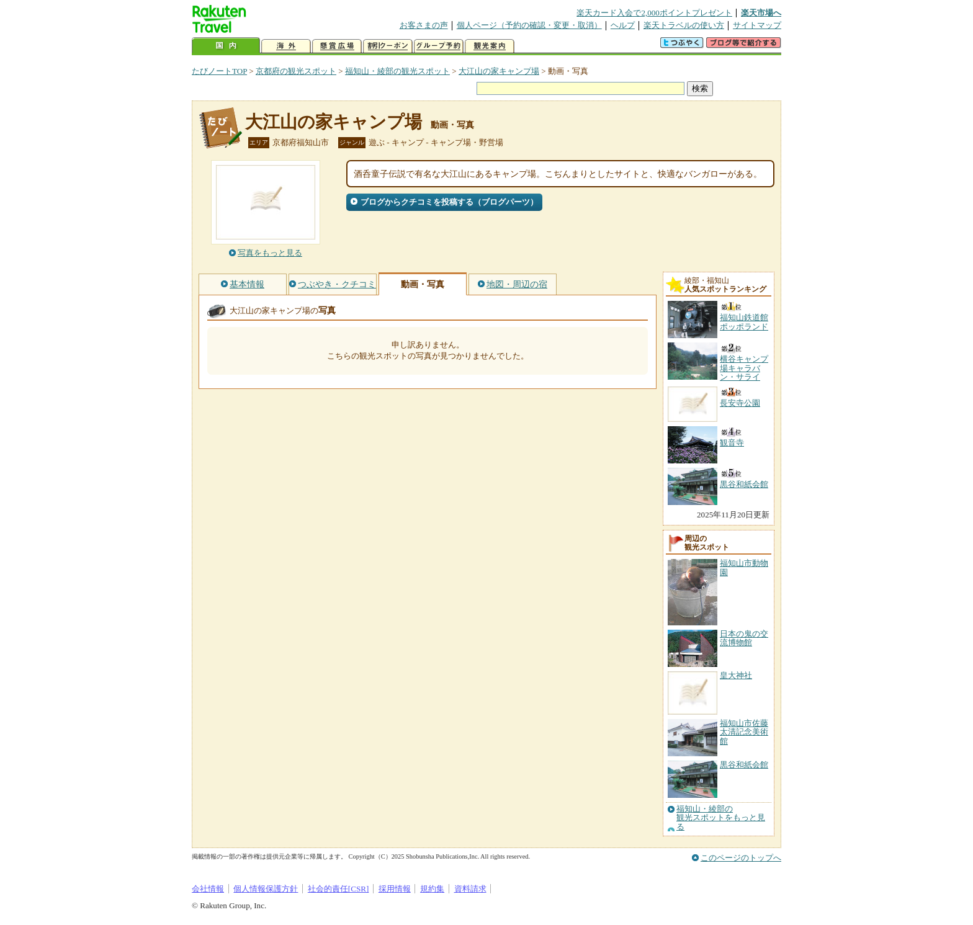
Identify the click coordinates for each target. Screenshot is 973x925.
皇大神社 (736, 675)
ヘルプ (623, 25)
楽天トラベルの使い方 (683, 25)
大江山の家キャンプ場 (499, 71)
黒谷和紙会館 (744, 764)
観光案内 (489, 46)
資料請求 (470, 888)
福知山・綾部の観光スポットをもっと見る (720, 818)
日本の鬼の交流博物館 (744, 638)
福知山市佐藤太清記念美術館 (744, 732)
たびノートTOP (219, 71)
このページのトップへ (741, 857)
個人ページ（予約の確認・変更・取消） (529, 25)
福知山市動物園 (744, 567)
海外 (286, 46)
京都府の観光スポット (296, 71)
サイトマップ (757, 25)
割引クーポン (388, 46)
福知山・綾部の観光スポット (397, 71)
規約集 (432, 888)
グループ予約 (439, 46)
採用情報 (395, 888)
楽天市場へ (761, 12)
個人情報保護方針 (265, 888)
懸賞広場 (337, 46)
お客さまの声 (424, 25)
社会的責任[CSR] (338, 888)
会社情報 (208, 888)
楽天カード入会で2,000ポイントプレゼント (654, 12)
